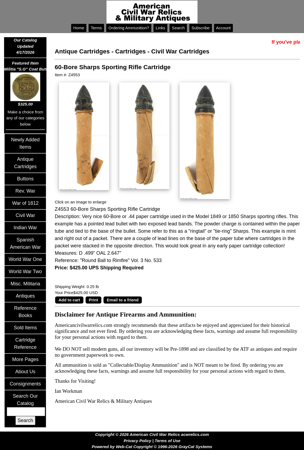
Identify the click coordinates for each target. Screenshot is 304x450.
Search (178, 27)
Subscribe (200, 27)
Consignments (25, 384)
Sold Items (25, 327)
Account (223, 27)
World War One (25, 259)
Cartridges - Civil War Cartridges (162, 51)
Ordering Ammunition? (128, 27)
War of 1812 (25, 203)
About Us (25, 371)
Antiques (25, 296)
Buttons (25, 178)
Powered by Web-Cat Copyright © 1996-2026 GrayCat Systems (152, 446)
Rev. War (25, 191)
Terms (96, 27)
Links (160, 27)
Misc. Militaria (25, 283)
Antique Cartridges (82, 51)
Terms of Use (167, 440)
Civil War (25, 215)
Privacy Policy (137, 440)
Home (78, 27)
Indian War (25, 227)
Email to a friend (123, 300)
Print (93, 300)
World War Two (25, 271)
